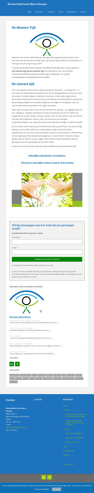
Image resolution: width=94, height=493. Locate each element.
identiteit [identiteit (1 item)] (18, 378)
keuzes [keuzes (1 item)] (26, 378)
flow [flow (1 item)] (64, 375)
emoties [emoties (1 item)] (49, 375)
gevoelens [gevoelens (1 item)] (70, 375)
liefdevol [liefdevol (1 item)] (39, 378)
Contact (83, 12)
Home (29, 12)
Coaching (38, 12)
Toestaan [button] (56, 489)
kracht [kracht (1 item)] (32, 378)
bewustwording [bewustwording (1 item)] (26, 375)
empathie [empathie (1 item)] (57, 375)
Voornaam (16, 237)
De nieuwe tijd (72, 12)
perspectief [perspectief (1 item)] (57, 378)
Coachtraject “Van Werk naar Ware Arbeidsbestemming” (76, 415)
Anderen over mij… (72, 442)
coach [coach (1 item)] (35, 375)
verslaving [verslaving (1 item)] (13, 382)
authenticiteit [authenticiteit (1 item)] (14, 375)
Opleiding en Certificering (74, 438)
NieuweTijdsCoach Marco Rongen (27, 4)
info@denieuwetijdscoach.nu (16, 427)
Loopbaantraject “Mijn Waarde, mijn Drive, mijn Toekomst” (74, 422)
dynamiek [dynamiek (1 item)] (42, 375)
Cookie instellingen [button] (41, 489)
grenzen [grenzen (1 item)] (78, 375)
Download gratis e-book (47, 259)
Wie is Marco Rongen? (73, 433)
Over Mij (50, 12)
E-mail (14, 248)
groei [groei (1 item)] (12, 378)
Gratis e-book (68, 464)
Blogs (61, 12)
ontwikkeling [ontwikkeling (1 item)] (48, 378)
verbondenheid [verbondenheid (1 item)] (68, 378)
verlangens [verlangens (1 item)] (78, 378)
